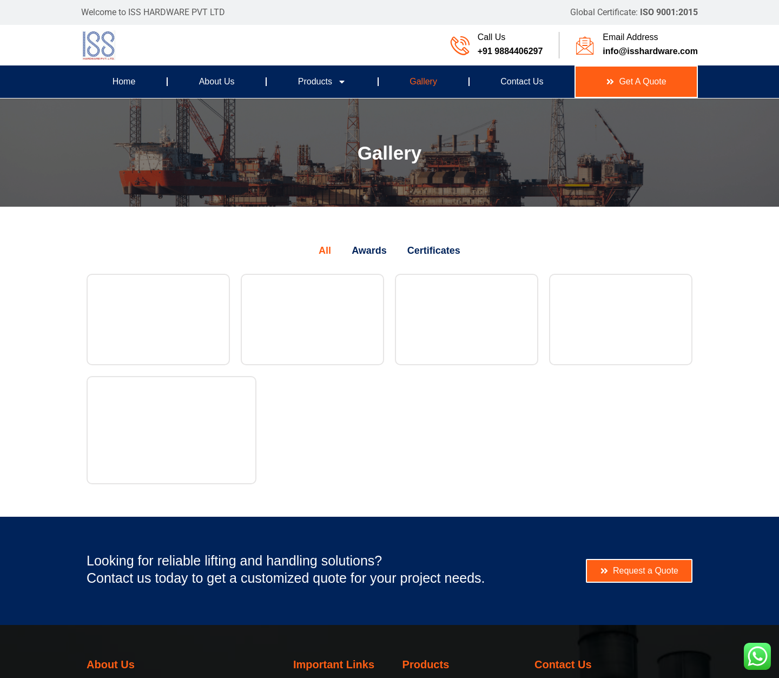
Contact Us (521, 81)
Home (124, 81)
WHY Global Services (416, 665)
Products (322, 81)
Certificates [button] (433, 250)
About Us (217, 81)
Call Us (492, 37)
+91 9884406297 (510, 51)
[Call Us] (460, 45)
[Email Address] (585, 45)
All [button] (325, 250)
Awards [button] (369, 250)
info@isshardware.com (650, 51)
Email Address (630, 37)
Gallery (423, 81)
